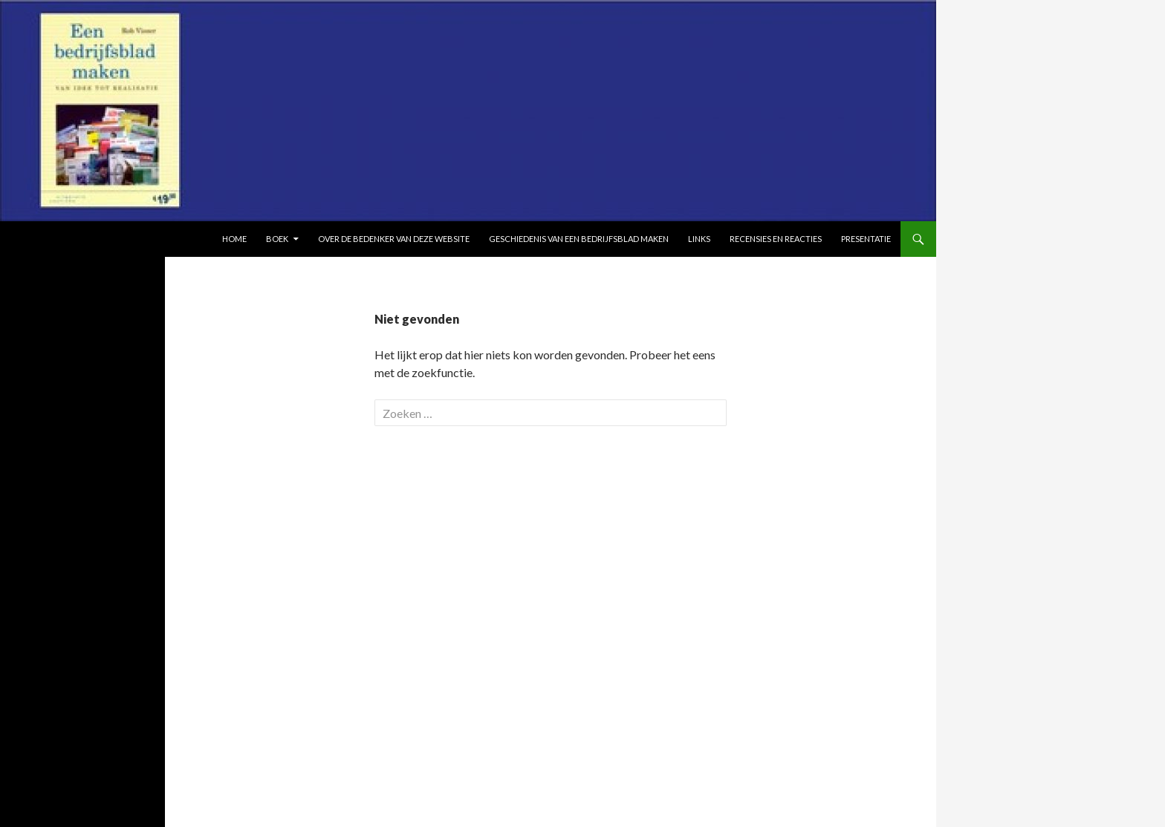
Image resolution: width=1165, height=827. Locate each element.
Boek (277, 238)
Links (699, 238)
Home (234, 238)
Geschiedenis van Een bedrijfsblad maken (579, 238)
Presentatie (866, 238)
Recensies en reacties (776, 238)
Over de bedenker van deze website (394, 238)
